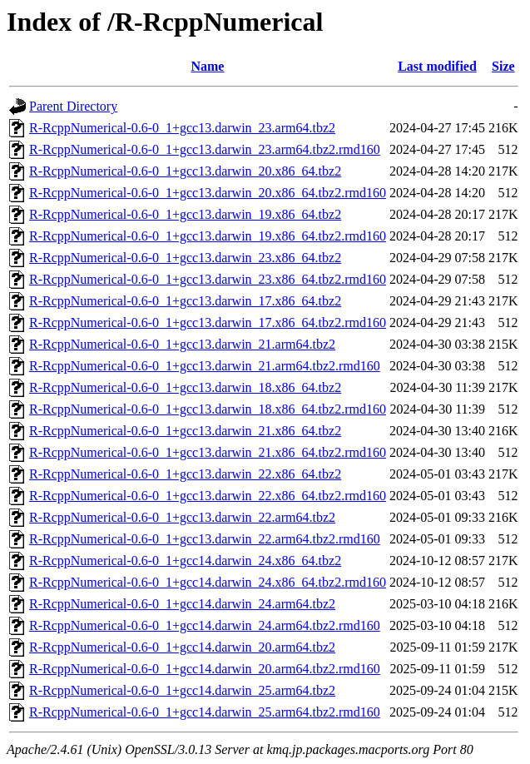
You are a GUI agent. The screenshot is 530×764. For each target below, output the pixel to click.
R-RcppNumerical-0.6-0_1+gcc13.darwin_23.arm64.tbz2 (182, 128)
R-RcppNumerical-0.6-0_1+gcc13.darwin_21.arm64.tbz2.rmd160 (204, 366)
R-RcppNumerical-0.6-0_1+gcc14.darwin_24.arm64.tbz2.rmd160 (204, 625)
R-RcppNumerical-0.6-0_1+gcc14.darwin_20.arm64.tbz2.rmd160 (204, 669)
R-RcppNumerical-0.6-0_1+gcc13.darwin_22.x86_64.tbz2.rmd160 (207, 496)
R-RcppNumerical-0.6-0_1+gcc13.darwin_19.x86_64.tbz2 (185, 214)
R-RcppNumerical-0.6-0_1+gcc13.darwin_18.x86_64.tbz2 (185, 387)
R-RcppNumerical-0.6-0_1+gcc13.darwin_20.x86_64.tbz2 (185, 171)
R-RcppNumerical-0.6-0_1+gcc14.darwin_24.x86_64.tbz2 (185, 560)
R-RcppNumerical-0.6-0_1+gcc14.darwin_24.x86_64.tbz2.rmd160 (207, 582)
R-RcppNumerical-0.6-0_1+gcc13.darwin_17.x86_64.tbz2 (185, 301)
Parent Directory (73, 106)
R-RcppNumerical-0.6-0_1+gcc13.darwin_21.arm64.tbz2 (182, 344)
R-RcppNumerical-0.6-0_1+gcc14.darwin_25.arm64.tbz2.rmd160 (204, 712)
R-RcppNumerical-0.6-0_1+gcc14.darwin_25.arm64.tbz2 (182, 690)
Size (503, 66)
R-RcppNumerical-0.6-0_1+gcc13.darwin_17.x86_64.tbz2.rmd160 (207, 322)
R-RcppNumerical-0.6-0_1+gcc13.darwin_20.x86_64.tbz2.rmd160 (207, 193)
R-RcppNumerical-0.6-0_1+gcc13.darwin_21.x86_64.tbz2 (185, 431)
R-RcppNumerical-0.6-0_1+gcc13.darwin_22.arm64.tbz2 (182, 517)
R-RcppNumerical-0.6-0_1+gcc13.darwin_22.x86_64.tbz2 (185, 474)
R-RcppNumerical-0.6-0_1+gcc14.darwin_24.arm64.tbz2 (182, 604)
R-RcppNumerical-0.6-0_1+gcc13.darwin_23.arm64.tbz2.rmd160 (204, 149)
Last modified (437, 66)
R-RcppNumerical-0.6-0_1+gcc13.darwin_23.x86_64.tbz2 (185, 258)
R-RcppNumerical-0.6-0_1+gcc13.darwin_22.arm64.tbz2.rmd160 (204, 539)
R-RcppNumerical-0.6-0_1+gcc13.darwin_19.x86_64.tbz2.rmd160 (207, 236)
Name (207, 66)
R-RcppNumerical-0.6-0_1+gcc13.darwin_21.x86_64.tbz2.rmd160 (207, 452)
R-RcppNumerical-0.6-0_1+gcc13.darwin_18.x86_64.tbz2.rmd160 (207, 409)
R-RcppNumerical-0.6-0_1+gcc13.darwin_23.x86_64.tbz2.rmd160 (207, 279)
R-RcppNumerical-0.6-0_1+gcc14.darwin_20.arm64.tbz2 (182, 647)
